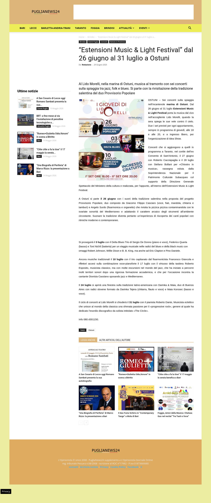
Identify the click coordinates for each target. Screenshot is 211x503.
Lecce (33, 28)
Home (81, 37)
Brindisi (109, 28)
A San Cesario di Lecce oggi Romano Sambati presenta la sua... (51, 101)
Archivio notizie (89, 466)
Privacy (104, 466)
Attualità (126, 28)
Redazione (86, 64)
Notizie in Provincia (117, 42)
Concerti (104, 42)
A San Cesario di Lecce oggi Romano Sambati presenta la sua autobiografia (96, 377)
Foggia (95, 28)
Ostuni (91, 330)
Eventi (144, 28)
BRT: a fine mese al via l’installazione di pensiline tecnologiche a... (49, 119)
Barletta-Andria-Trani (55, 28)
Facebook (133, 466)
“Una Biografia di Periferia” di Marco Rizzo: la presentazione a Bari (52, 168)
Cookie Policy (118, 466)
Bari (22, 28)
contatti (73, 466)
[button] (190, 28)
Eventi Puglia (93, 42)
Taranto (80, 28)
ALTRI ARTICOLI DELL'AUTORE (114, 340)
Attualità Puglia (43, 126)
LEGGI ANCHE (88, 340)
